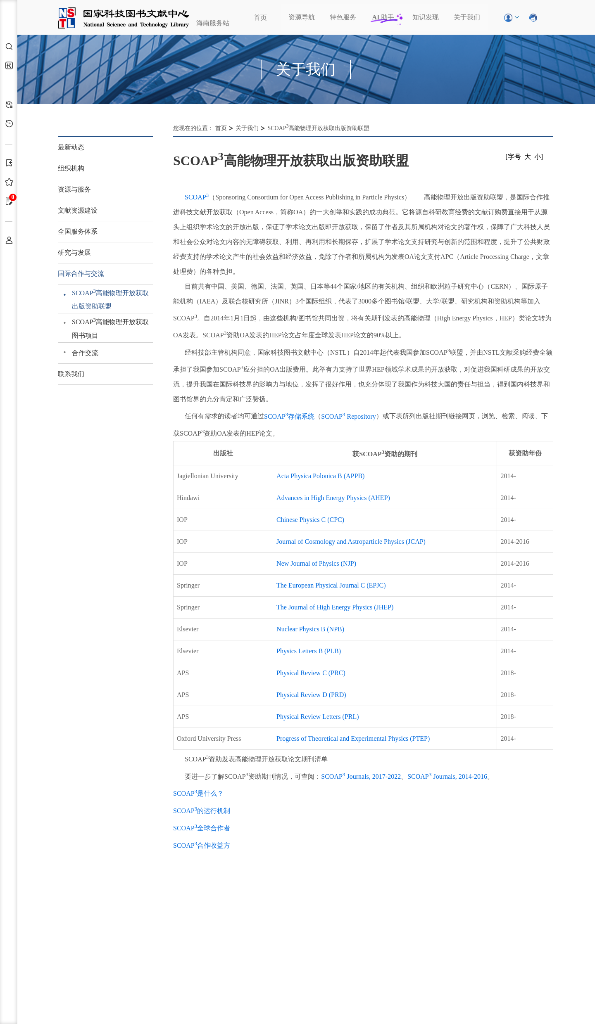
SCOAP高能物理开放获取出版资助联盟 (110, 299)
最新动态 (71, 147)
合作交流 (85, 352)
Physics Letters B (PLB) (308, 650)
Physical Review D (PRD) (311, 694)
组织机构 (71, 168)
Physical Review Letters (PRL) (317, 716)
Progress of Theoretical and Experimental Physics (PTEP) (353, 738)
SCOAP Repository (348, 416)
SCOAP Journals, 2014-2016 (447, 776)
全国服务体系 (78, 231)
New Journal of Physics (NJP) (316, 563)
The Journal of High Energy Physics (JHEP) (334, 607)
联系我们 (71, 373)
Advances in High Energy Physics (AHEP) (333, 497)
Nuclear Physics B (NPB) (310, 629)
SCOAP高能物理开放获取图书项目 (110, 328)
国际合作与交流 (81, 273)
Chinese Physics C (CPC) (310, 519)
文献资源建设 (78, 210)
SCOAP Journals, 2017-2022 (361, 776)
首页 (260, 17)
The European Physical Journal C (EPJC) (331, 585)
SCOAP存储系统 (289, 416)
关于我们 (467, 17)
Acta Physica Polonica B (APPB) (320, 475)
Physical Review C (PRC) (310, 672)
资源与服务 (74, 189)
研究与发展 (74, 252)
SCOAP (197, 197)
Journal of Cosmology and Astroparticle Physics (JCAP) (351, 541)
